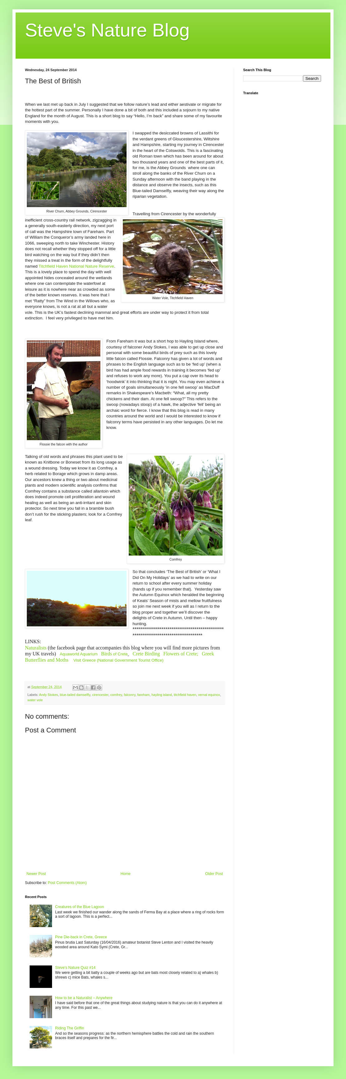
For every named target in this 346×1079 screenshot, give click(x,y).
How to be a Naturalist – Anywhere (84, 998)
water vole (35, 700)
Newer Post (36, 874)
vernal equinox (209, 695)
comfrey (116, 695)
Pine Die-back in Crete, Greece (81, 937)
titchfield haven (185, 695)
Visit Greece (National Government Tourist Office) (119, 660)
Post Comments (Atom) (67, 883)
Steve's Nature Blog (107, 30)
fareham (143, 695)
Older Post (214, 874)
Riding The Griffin (69, 1028)
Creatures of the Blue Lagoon (79, 907)
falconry (129, 695)
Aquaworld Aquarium (79, 654)
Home (126, 874)
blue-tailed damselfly (75, 695)
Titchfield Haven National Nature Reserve (76, 266)
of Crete (114, 654)
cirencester (100, 695)
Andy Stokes (48, 695)
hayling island (161, 695)
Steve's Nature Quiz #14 (75, 967)
